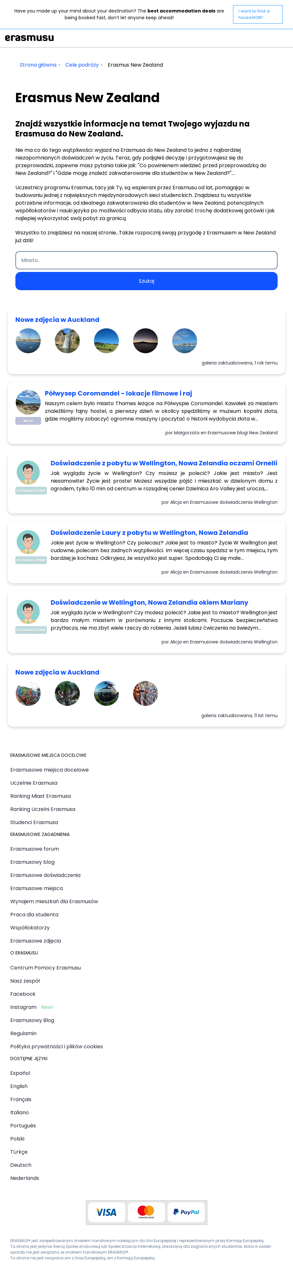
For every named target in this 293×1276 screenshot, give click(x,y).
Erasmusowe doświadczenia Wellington (234, 502)
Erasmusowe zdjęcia (35, 941)
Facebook (23, 994)
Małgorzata (186, 432)
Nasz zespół (25, 981)
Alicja (176, 502)
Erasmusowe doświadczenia (45, 875)
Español (20, 1073)
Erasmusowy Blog (32, 1020)
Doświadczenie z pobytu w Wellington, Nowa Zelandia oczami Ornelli (164, 463)
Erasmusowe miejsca (36, 888)
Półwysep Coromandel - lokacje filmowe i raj (118, 393)
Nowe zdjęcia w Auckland (57, 319)
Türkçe (19, 1152)
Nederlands (24, 1178)
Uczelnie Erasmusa (33, 783)
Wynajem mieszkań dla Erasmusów (54, 901)
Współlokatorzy (30, 927)
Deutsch (20, 1165)
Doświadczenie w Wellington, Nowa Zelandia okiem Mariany (149, 602)
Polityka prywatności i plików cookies (56, 1046)
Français (20, 1099)
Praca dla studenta (34, 914)
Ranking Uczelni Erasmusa (42, 809)
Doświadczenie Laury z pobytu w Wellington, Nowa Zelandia (149, 532)
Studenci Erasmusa (34, 822)
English (19, 1086)
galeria (209, 363)
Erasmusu (29, 38)
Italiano (19, 1112)
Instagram (23, 1007)
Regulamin (23, 1033)
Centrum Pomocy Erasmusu (45, 967)
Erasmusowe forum (34, 849)
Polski (17, 1138)
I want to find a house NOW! (254, 14)
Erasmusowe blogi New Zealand (243, 432)
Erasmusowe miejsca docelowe (49, 769)
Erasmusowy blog (32, 862)
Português (23, 1125)
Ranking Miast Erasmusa (40, 796)
